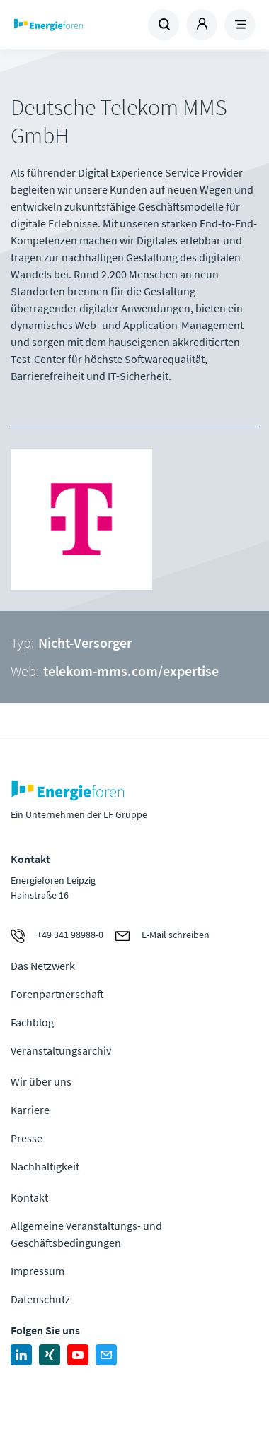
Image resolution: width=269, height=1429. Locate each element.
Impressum (37, 1271)
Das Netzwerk (43, 966)
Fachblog (32, 1022)
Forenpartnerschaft (57, 994)
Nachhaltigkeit (45, 1166)
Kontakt (29, 1197)
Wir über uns (41, 1081)
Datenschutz (40, 1299)
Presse (26, 1138)
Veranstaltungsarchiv (61, 1050)
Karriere (30, 1110)
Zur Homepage (72, 24)
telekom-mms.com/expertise (131, 671)
